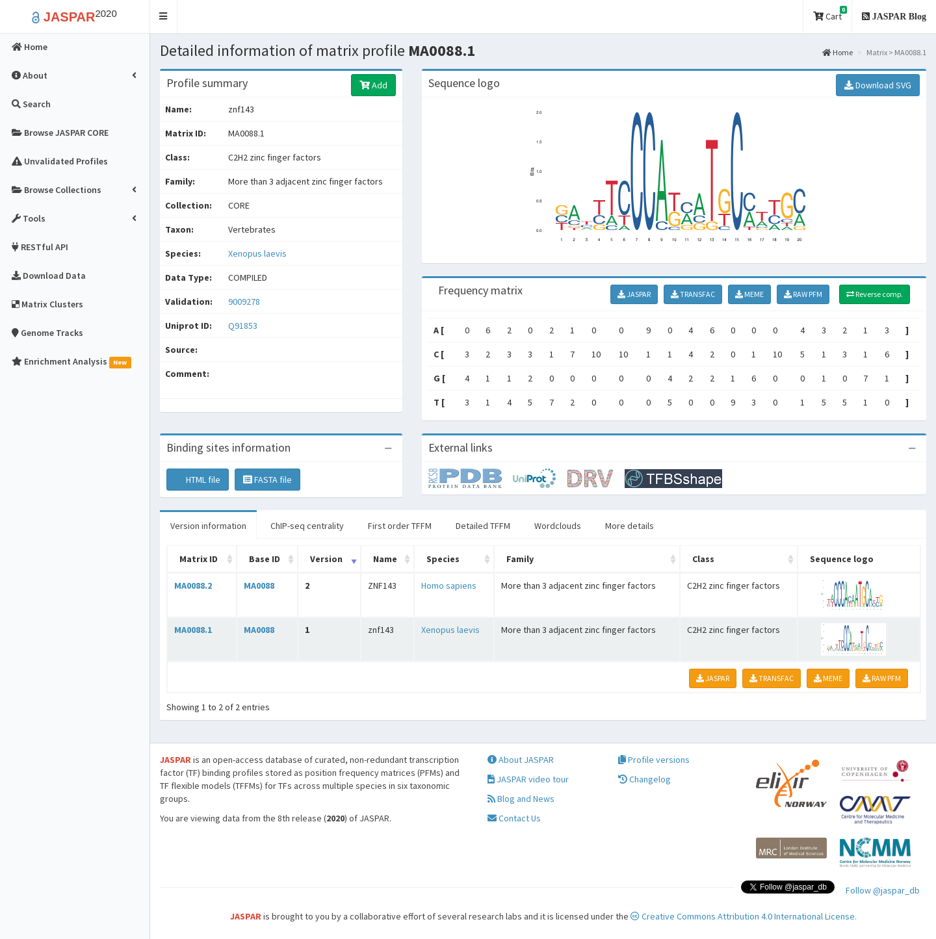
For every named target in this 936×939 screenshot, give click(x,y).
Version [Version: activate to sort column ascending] (326, 559)
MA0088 (259, 585)
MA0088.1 (193, 630)
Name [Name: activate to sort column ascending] (385, 559)
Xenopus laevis (257, 253)
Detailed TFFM (483, 526)
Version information (208, 526)
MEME (749, 294)
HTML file (197, 479)
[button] (163, 16)
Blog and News (521, 798)
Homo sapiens (448, 585)
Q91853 (243, 325)
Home (837, 52)
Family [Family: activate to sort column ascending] (520, 559)
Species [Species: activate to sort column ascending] (443, 559)
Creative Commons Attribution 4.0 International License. (743, 916)
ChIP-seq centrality (307, 526)
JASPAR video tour (528, 779)
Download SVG (877, 85)
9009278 (244, 301)
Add (373, 85)
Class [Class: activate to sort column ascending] (703, 559)
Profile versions (654, 759)
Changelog (644, 779)
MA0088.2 (193, 585)
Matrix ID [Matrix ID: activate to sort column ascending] (198, 559)
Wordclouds (557, 526)
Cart (830, 14)
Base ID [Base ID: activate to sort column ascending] (264, 559)
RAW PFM (803, 294)
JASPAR (634, 294)
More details (629, 526)
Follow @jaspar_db (883, 890)
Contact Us (514, 818)
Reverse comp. (874, 294)
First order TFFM (400, 526)
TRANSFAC (693, 294)
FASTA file (267, 479)
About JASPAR (521, 759)
